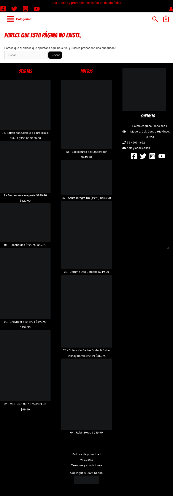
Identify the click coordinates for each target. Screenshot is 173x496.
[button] (155, 19)
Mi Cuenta (86, 459)
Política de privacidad (86, 454)
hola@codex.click (138, 148)
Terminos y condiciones (86, 465)
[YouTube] (37, 9)
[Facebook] (3, 9)
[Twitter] (14, 9)
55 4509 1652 (136, 142)
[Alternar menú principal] (18, 19)
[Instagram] (25, 9)
